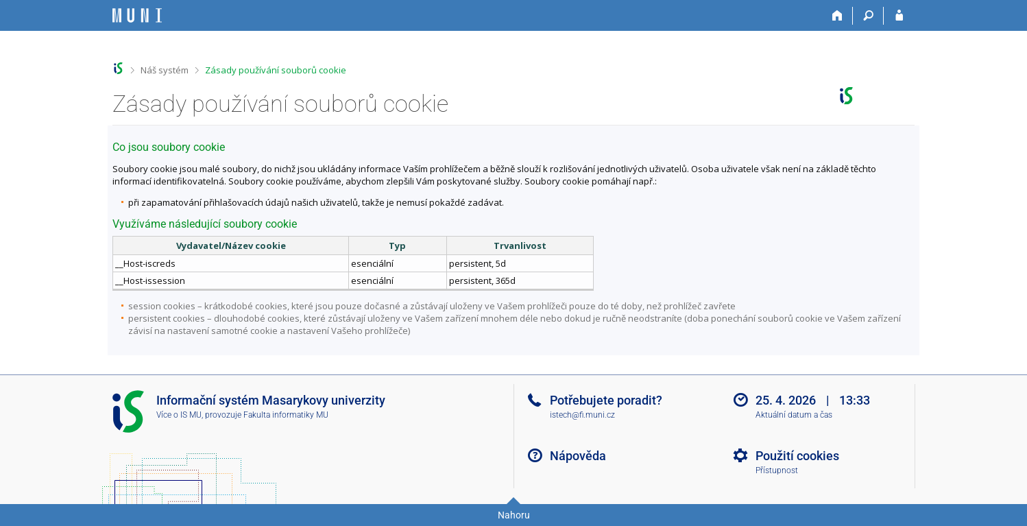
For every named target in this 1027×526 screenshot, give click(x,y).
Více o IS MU (179, 415)
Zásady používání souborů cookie (275, 70)
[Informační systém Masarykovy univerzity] (137, 15)
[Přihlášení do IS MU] (899, 16)
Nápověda (578, 456)
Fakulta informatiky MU (285, 415)
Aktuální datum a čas (794, 415)
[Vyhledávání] (868, 16)
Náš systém (165, 70)
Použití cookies (797, 456)
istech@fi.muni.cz (582, 415)
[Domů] (837, 16)
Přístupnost (777, 470)
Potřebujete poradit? (606, 400)
